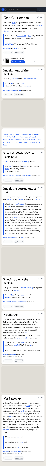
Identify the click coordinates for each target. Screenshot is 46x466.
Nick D (22, 237)
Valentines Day (19, 204)
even (16, 79)
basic (13, 23)
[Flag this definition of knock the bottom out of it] (41, 187)
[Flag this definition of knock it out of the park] (41, 69)
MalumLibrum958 (26, 176)
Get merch (19, 53)
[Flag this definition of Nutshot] (41, 313)
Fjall (20, 90)
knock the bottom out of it (12, 139)
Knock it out (6, 48)
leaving (16, 290)
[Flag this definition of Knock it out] (41, 17)
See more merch (30, 62)
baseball (17, 345)
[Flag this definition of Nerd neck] (41, 397)
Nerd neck (6, 452)
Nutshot (5, 355)
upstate (20, 199)
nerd (28, 406)
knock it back (22, 142)
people (25, 338)
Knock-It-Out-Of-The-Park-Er (11, 176)
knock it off (11, 142)
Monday (6, 31)
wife (9, 207)
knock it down (30, 139)
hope (29, 36)
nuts (30, 345)
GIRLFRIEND (21, 36)
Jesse (22, 295)
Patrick (7, 297)
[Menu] (42, 9)
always (8, 199)
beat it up (37, 199)
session (23, 288)
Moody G (14, 48)
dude (12, 295)
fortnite (6, 430)
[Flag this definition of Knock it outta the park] (41, 278)
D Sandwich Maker (16, 452)
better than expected (30, 79)
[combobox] (21, 10)
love (10, 166)
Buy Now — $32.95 (17, 62)
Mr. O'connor (22, 302)
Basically (30, 288)
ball (26, 332)
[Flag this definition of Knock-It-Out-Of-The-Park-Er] (41, 152)
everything (25, 161)
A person (6, 161)
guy (24, 166)
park (28, 86)
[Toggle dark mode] (39, 9)
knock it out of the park (10, 90)
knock (7, 169)
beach (16, 217)
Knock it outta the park (28, 137)
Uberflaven (13, 355)
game (22, 83)
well (40, 25)
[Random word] (35, 10)
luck (11, 83)
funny (18, 338)
